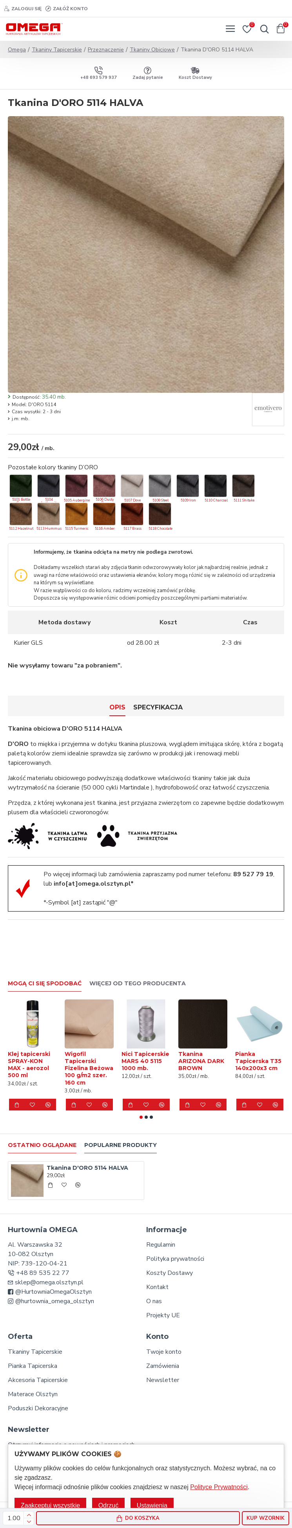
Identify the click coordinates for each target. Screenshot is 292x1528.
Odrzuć (108, 1505)
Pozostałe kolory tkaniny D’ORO (53, 467)
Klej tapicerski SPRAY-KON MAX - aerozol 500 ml (29, 1064)
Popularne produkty (120, 1145)
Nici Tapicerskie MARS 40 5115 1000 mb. (145, 1061)
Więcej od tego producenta (137, 983)
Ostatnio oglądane (42, 1145)
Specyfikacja (158, 707)
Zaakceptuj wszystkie (50, 1505)
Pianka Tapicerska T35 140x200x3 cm (258, 1061)
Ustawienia (152, 1505)
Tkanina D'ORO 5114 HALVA (87, 1167)
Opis (117, 707)
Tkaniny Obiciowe (152, 49)
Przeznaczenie (106, 49)
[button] (141, 1117)
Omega (17, 49)
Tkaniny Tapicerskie (57, 49)
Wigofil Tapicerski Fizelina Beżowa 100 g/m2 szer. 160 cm (89, 1068)
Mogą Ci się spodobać (45, 983)
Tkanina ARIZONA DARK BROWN (201, 1061)
